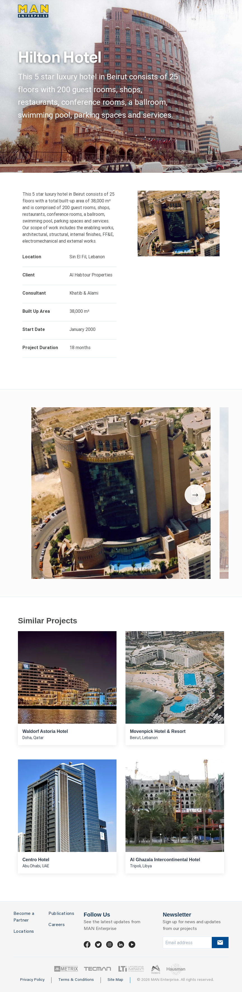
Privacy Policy (32, 980)
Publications (61, 913)
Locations (23, 931)
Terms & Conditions (76, 980)
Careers (56, 925)
